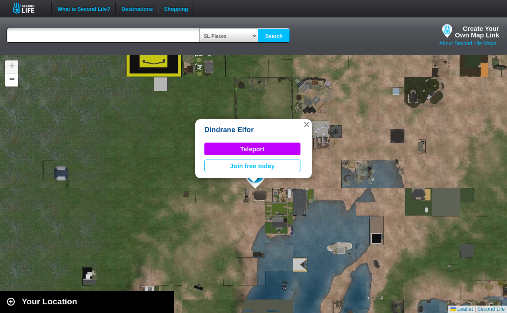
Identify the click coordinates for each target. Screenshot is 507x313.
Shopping (176, 8)
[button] (306, 124)
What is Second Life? (83, 8)
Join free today (252, 166)
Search (274, 36)
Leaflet (461, 309)
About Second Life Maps (467, 43)
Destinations (137, 8)
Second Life (28, 8)
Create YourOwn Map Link (477, 32)
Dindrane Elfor (229, 129)
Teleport (252, 149)
